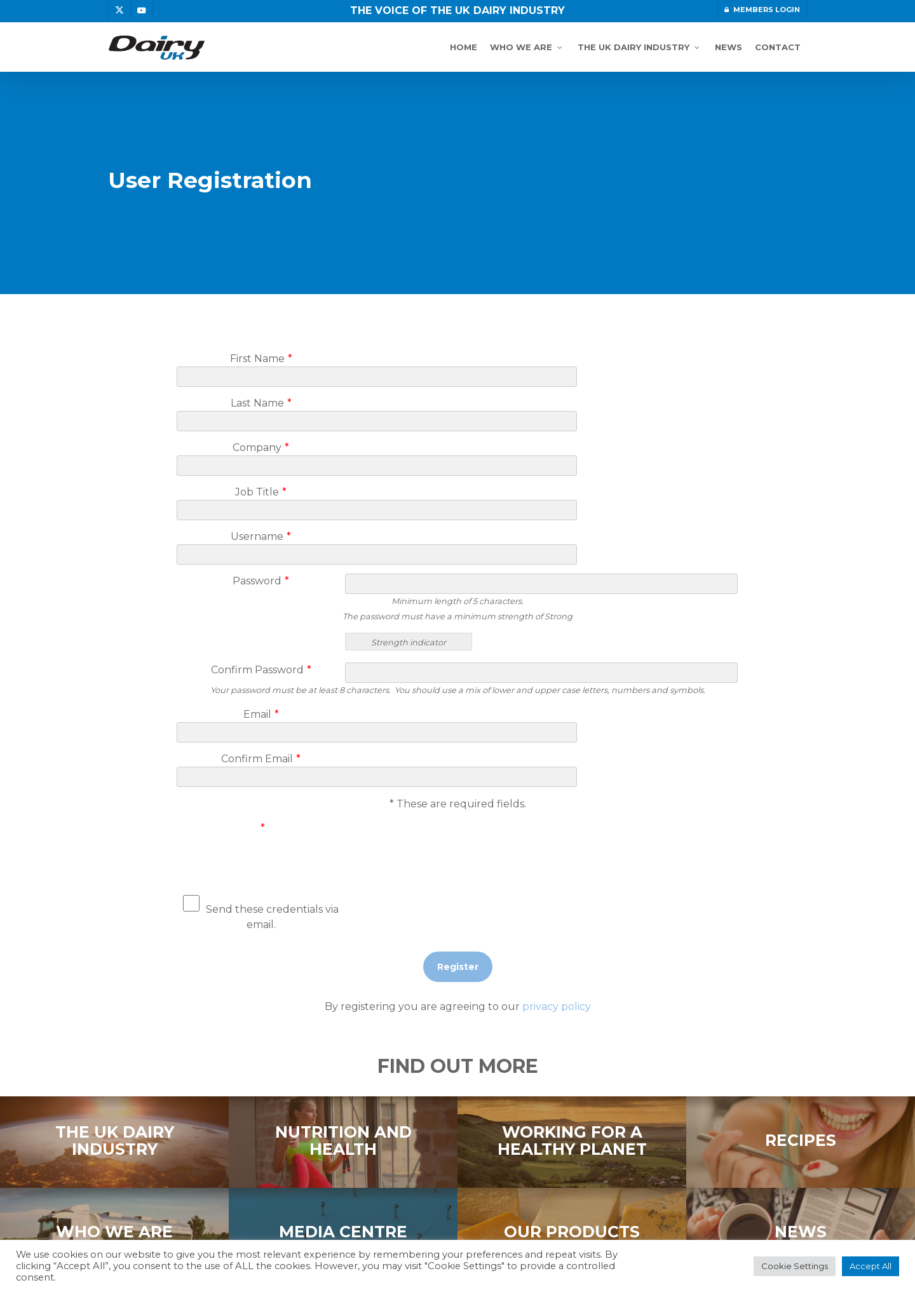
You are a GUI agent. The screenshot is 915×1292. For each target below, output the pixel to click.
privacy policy (556, 900)
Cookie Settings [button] (794, 1266)
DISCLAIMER (235, 1215)
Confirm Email (261, 667)
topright (590, 1230)
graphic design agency (671, 1230)
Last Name (261, 388)
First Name (261, 359)
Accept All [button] (870, 1266)
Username (261, 475)
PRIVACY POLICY (151, 1215)
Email (261, 638)
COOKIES (299, 1215)
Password (261, 505)
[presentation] (542, 739)
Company (261, 417)
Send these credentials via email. (261, 805)
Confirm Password (261, 594)
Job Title (261, 446)
